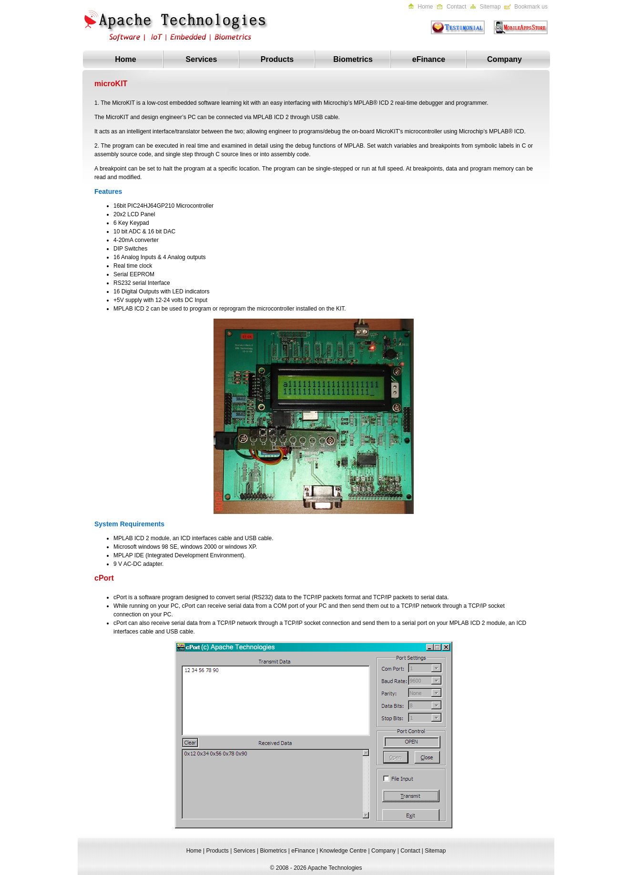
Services (201, 59)
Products (277, 59)
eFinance (428, 59)
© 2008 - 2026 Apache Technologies (316, 868)
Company (504, 59)
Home (425, 6)
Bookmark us (531, 6)
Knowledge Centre (343, 850)
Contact (456, 6)
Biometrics (353, 59)
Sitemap (490, 6)
